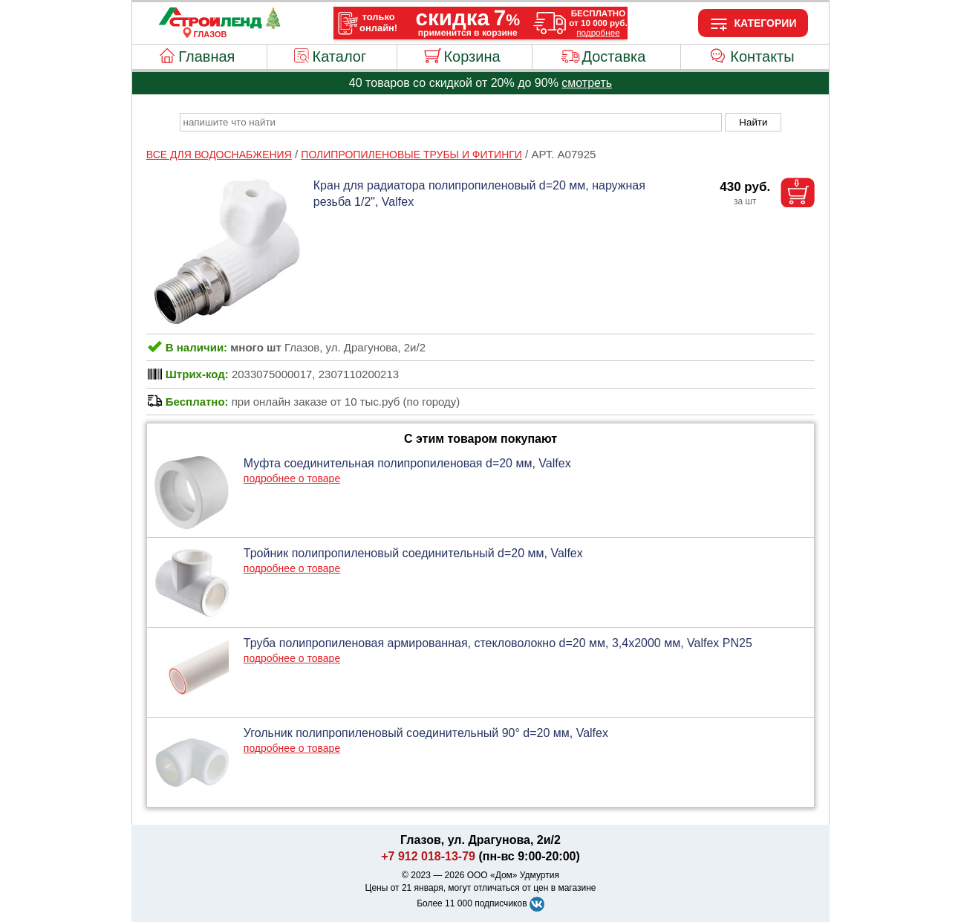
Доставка (613, 56)
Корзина (471, 56)
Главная (206, 56)
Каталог (340, 56)
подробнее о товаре (292, 478)
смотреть (586, 83)
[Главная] (210, 25)
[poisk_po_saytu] (451, 122)
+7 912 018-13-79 (428, 856)
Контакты (762, 56)
